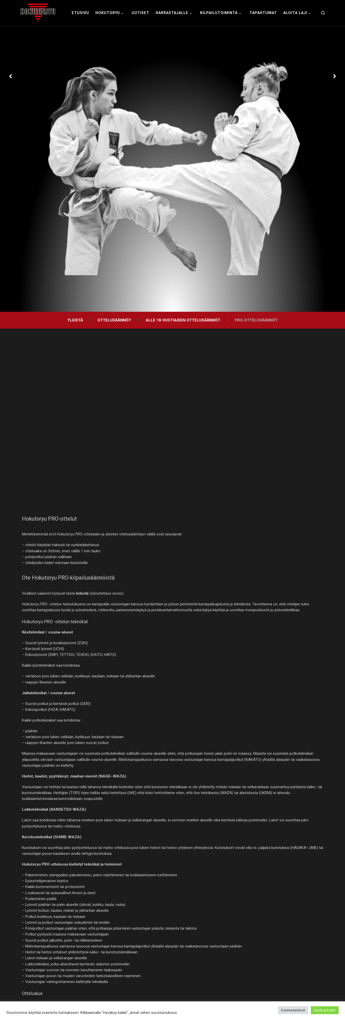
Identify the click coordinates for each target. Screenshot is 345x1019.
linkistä (82, 593)
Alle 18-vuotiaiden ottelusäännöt (183, 320)
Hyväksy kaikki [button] (325, 1010)
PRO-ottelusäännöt (256, 320)
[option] (172, 168)
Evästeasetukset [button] (293, 1010)
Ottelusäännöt (114, 320)
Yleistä (75, 320)
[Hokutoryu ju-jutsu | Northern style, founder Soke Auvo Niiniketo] (37, 12)
